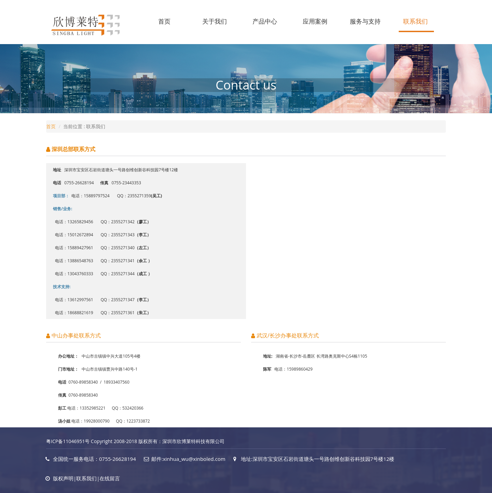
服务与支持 (365, 21)
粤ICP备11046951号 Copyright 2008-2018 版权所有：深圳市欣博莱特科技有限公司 (135, 441)
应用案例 (315, 21)
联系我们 (415, 21)
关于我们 (214, 21)
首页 (164, 21)
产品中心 (264, 21)
